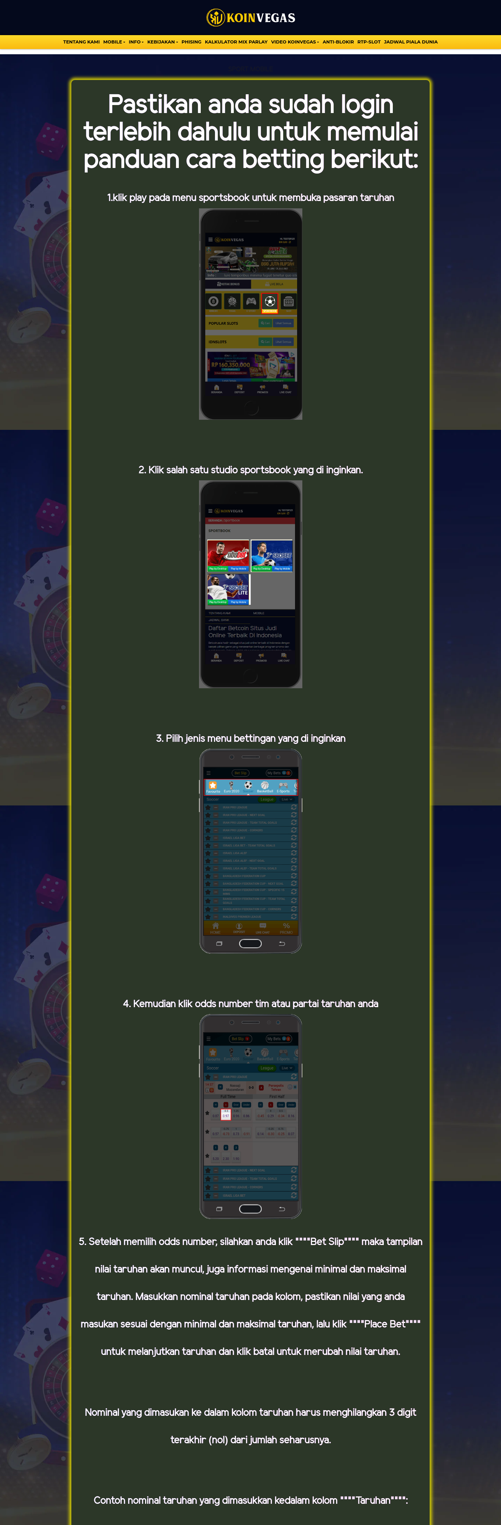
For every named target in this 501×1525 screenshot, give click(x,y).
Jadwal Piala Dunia (411, 42)
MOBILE (112, 42)
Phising (191, 42)
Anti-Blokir (338, 42)
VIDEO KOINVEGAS (293, 42)
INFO (135, 42)
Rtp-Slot (369, 42)
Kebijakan (161, 42)
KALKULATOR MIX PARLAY (236, 42)
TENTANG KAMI (81, 42)
